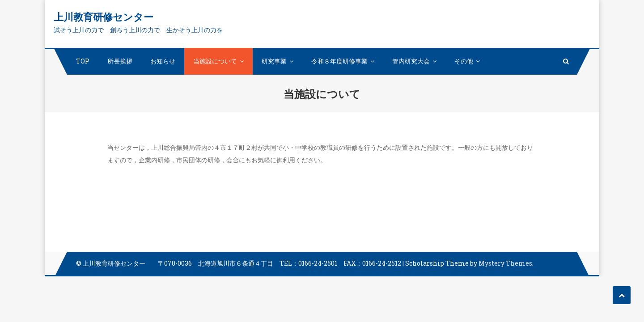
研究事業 (274, 61)
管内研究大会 (411, 61)
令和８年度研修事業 (339, 61)
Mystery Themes (505, 263)
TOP (82, 61)
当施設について (215, 61)
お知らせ (162, 61)
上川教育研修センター (103, 16)
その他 (463, 61)
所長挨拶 (119, 61)
